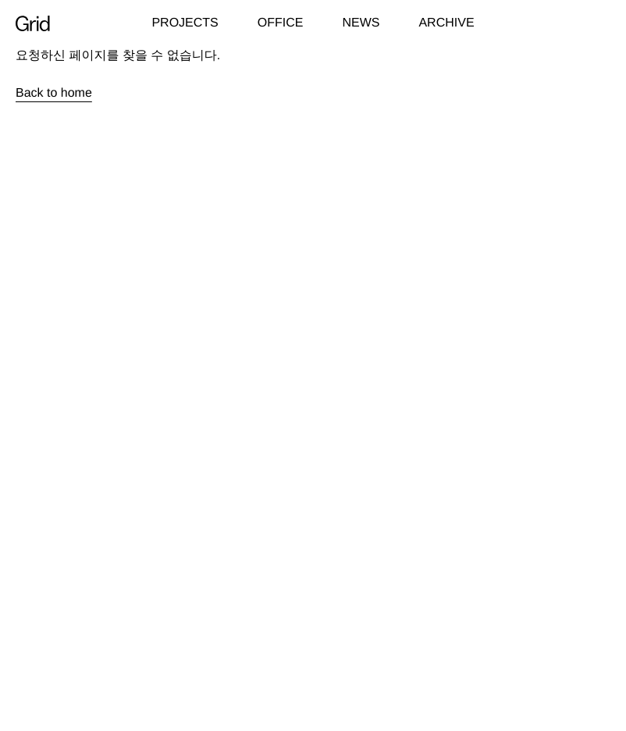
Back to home (54, 93)
